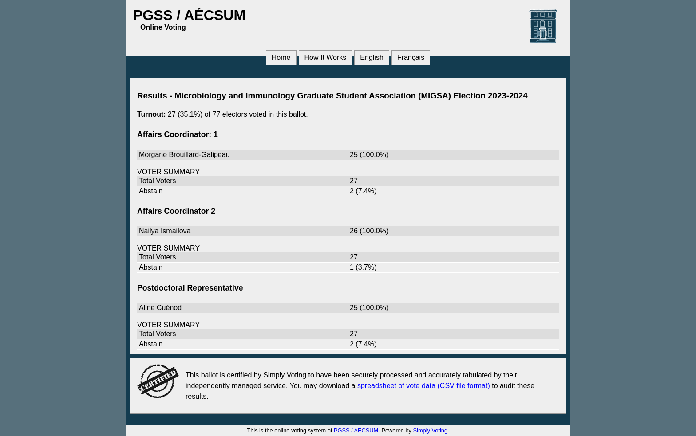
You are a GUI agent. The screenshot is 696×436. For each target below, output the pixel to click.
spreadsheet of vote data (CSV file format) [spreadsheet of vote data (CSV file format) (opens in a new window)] (423, 385)
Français (410, 57)
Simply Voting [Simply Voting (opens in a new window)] (430, 430)
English (371, 57)
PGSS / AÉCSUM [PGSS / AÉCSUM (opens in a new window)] (356, 430)
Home (281, 57)
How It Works (325, 57)
